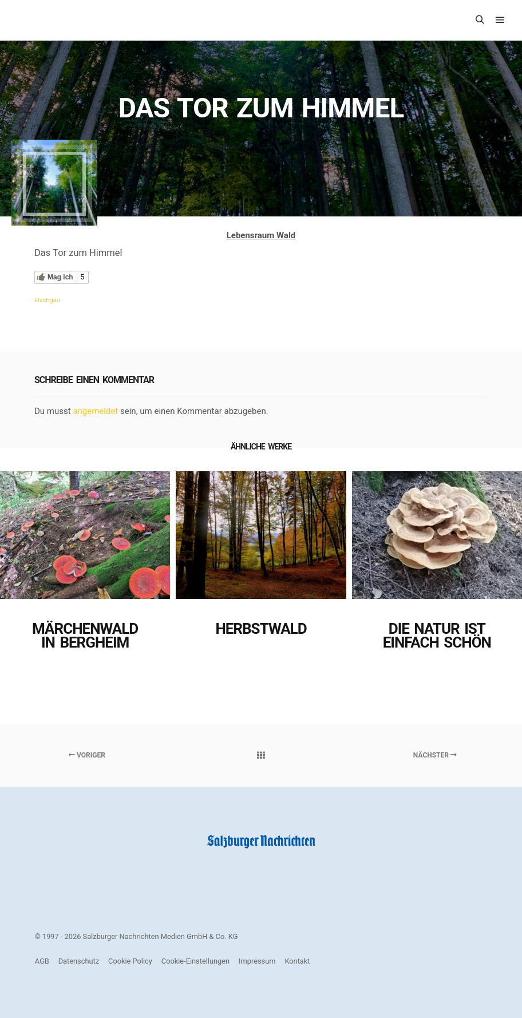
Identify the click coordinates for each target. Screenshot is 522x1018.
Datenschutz (78, 961)
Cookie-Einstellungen (195, 961)
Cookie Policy (130, 961)
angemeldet (95, 411)
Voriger (87, 755)
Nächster (435, 755)
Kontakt (297, 961)
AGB (42, 961)
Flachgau (47, 300)
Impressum (257, 961)
